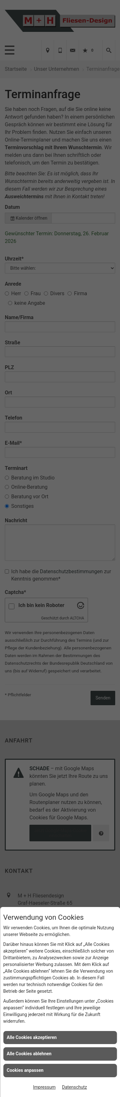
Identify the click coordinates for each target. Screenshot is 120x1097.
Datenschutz (74, 1087)
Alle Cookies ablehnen (29, 1053)
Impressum (44, 1087)
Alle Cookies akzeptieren (32, 1037)
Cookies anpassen (25, 1070)
